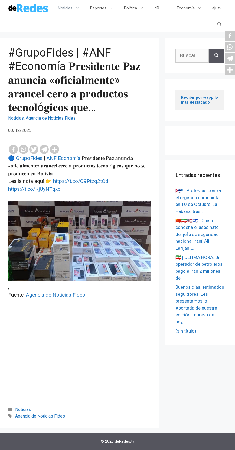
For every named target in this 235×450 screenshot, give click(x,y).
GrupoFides (29, 158)
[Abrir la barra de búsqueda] (219, 24)
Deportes (104, 8)
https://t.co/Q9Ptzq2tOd (80, 181)
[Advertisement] (79, 360)
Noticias (71, 8)
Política (136, 8)
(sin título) (185, 331)
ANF (52, 158)
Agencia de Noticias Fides (51, 118)
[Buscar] (216, 56)
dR (163, 8)
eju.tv (216, 8)
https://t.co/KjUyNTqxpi (35, 189)
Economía (192, 8)
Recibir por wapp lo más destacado (200, 100)
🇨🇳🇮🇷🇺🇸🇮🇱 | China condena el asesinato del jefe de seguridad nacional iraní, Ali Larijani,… (197, 234)
